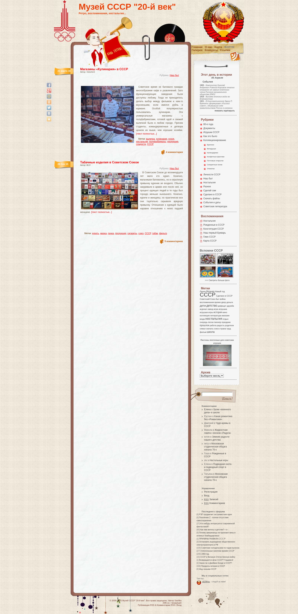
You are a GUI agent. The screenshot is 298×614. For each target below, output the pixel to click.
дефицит (222, 306)
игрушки (204, 312)
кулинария (161, 139)
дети (203, 305)
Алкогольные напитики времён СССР (217, 551)
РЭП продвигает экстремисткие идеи (215, 514)
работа (213, 325)
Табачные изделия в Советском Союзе (109, 162)
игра (216, 309)
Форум (229, 47)
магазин (225, 315)
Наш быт (174, 75)
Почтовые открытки (215, 161)
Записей (211, 499)
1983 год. (205, 554)
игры (210, 312)
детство (211, 305)
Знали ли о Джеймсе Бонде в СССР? (215, 563)
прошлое (204, 325)
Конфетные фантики (215, 157)
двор (223, 302)
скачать (209, 328)
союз (140, 233)
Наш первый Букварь (214, 232)
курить (95, 233)
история (218, 312)
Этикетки (211, 169)
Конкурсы (211, 50)
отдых (225, 319)
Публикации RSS (146, 605)
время (218, 302)
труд (229, 328)
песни (210, 322)
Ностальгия (209, 182)
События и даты (211, 202)
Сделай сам (209, 190)
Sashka (177, 600)
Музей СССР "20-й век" (127, 7)
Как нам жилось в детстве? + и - (214, 530)
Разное (207, 186)
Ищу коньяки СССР (207, 569)
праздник (226, 322)
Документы (209, 128)
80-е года (208, 124)
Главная (197, 47)
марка (103, 233)
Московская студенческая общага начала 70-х (215, 446)
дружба (230, 306)
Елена (207, 409)
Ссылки (225, 50)
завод (210, 309)
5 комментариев (174, 241)
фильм (203, 332)
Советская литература (215, 206)
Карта (218, 47)
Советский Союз (207, 299)
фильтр (163, 233)
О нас (208, 47)
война (222, 299)
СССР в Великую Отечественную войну (217, 557)
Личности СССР (211, 174)
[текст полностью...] (146, 133)
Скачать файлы (211, 198)
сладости (141, 144)
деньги (230, 302)
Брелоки (210, 145)
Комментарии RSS (166, 605)
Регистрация (210, 491)
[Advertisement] (126, 82)
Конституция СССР (213, 228)
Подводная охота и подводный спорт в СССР (217, 467)
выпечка (150, 139)
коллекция (205, 315)
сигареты (132, 233)
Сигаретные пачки (214, 165)
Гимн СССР (209, 236)
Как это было (210, 136)
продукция (172, 141)
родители (229, 325)
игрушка (223, 309)
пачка (111, 233)
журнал (203, 309)
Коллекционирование (214, 140)
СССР (150, 144)
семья (202, 328)
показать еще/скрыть (225, 111)
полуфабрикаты (157, 141)
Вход (206, 495)
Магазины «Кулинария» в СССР (104, 69)
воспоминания (207, 302)
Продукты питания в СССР (213, 566)
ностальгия (142, 141)
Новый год (220, 291)
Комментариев (214, 503)
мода (202, 319)
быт (217, 299)
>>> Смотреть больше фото (217, 280)
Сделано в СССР (212, 194)
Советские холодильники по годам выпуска (220, 548)
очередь (204, 322)
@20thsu (206, 582)
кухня (171, 139)
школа (211, 331)
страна (222, 328)
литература (215, 315)
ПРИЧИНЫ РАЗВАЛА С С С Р (212, 539)
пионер (217, 322)
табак (155, 233)
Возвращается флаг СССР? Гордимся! (216, 560)
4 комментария (174, 152)
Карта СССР (209, 240)
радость (220, 325)
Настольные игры (218, 460)
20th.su (166, 603)
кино (225, 312)
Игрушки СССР (211, 132)
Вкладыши (211, 149)
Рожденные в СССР (213, 225)
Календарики (212, 153)
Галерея (197, 50)
